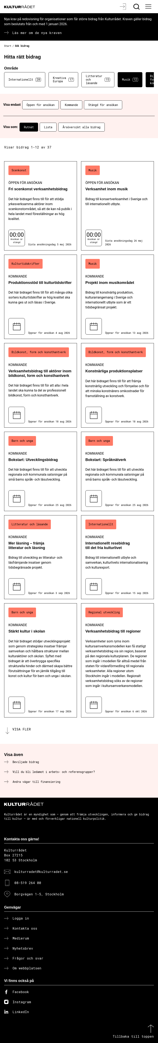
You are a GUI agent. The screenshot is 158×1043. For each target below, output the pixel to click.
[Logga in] (123, 6)
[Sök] (137, 6)
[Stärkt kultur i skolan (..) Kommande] (40, 660)
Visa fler (21, 729)
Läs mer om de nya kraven (37, 33)
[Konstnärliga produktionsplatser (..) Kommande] (117, 385)
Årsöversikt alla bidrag (81, 127)
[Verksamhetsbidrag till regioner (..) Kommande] (117, 660)
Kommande (71, 105)
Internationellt (24, 80)
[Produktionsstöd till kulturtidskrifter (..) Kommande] (40, 297)
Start (7, 45)
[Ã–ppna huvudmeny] (149, 7)
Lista (48, 127)
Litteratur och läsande (98, 79)
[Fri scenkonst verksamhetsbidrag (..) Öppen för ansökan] (40, 205)
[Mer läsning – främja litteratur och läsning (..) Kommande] (40, 557)
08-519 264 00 (27, 883)
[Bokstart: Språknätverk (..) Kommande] (117, 471)
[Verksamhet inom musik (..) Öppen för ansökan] (117, 205)
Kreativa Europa (63, 79)
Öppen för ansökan (41, 105)
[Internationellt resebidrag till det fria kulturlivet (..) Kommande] (117, 557)
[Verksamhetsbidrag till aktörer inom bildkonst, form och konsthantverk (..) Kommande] (40, 385)
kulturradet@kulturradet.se (41, 871)
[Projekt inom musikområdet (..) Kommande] (117, 297)
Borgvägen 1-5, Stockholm (39, 894)
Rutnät (29, 127)
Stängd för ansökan (103, 105)
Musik (130, 80)
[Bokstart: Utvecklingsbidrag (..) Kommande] (40, 471)
